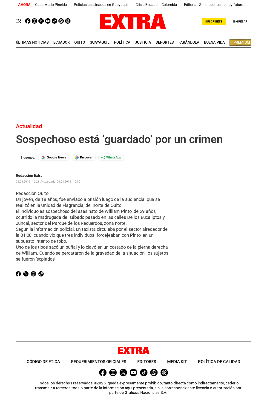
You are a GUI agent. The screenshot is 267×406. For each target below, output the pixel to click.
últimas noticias (32, 42)
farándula (188, 42)
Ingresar (240, 21)
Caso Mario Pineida (51, 5)
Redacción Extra (29, 176)
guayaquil (99, 42)
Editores (146, 361)
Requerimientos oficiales (98, 361)
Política (122, 42)
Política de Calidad (219, 361)
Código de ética (43, 361)
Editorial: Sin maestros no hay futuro (213, 5)
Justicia (143, 42)
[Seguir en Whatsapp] (111, 157)
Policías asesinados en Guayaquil (101, 5)
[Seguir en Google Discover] (84, 157)
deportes (165, 42)
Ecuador (61, 42)
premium (241, 42)
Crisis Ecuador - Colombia (156, 5)
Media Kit (177, 361)
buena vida (214, 42)
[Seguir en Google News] (53, 157)
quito (79, 42)
